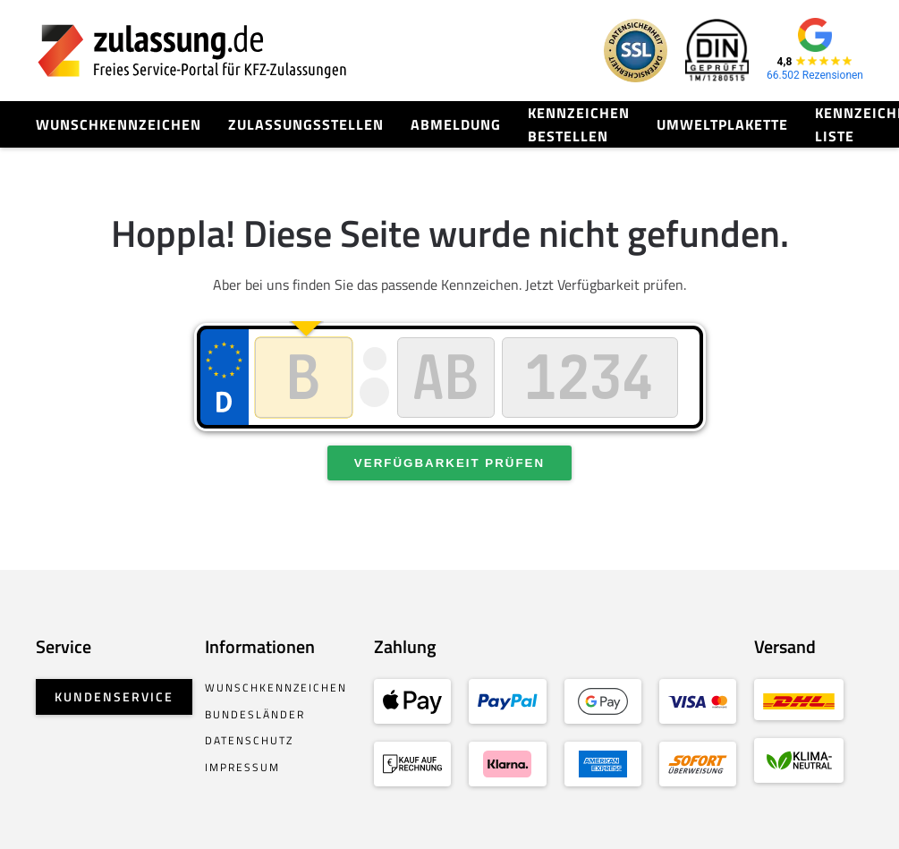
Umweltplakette (722, 124)
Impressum (242, 767)
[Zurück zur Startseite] (192, 51)
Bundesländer (255, 714)
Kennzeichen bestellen (579, 124)
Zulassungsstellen (306, 124)
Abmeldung (456, 124)
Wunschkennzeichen (118, 124)
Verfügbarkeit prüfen (449, 463)
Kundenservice (114, 696)
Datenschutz (249, 740)
